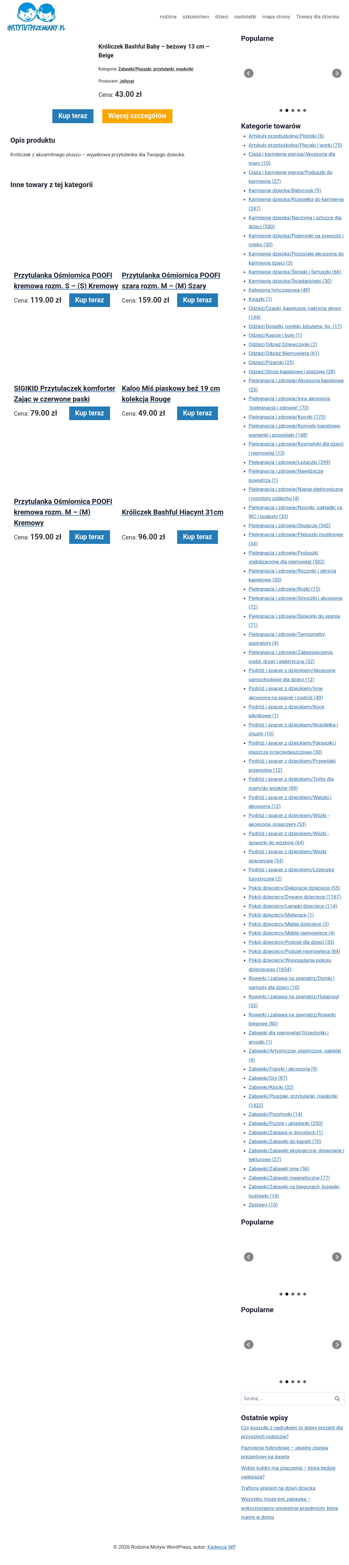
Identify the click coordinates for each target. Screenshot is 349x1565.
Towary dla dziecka (317, 17)
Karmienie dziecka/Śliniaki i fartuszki (295, 272)
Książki (260, 299)
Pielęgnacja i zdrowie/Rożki (284, 589)
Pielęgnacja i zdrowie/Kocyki (287, 417)
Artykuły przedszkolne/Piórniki (286, 136)
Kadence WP (221, 1547)
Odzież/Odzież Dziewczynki (283, 344)
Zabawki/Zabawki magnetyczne (289, 1178)
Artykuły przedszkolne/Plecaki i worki (295, 145)
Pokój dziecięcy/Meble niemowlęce (292, 933)
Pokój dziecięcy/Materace (281, 915)
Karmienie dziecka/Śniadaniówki (290, 281)
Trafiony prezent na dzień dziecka (278, 1488)
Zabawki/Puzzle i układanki (286, 1123)
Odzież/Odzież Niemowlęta (284, 353)
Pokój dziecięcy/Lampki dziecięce (293, 906)
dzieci (221, 17)
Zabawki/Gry (268, 1078)
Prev (248, 73)
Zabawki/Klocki (271, 1087)
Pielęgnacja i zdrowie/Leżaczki (290, 462)
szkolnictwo (195, 17)
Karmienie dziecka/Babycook (285, 190)
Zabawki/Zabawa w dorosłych (286, 1132)
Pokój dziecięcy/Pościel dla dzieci (292, 942)
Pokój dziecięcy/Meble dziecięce (289, 924)
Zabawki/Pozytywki (276, 1114)
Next (337, 73)
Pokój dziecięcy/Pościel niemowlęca (294, 951)
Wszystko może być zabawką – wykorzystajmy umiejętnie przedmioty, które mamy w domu (289, 1508)
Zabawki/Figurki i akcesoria (283, 1069)
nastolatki (245, 17)
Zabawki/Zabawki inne (279, 1169)
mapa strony (276, 17)
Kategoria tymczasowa (279, 290)
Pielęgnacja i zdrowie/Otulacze (290, 525)
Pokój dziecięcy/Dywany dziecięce (295, 897)
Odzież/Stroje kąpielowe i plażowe (292, 372)
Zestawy (263, 1205)
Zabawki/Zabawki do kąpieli (285, 1141)
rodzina (168, 17)
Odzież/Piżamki (271, 362)
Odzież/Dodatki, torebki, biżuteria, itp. (295, 326)
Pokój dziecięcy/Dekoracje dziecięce (294, 888)
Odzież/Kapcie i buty (275, 335)
